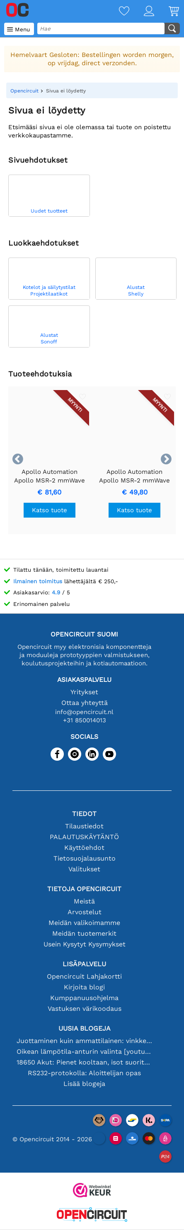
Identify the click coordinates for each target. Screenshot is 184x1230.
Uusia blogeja (84, 1028)
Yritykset (84, 692)
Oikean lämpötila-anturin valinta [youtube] (85, 1051)
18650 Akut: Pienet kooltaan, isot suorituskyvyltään (85, 1062)
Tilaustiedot (84, 826)
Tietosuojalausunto (84, 858)
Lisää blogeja (84, 1084)
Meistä (84, 901)
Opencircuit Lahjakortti (84, 976)
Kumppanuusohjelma (84, 998)
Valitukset (84, 869)
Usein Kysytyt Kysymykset (85, 944)
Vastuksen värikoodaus (84, 1008)
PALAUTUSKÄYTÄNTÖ (84, 837)
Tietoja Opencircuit (84, 889)
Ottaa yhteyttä (84, 703)
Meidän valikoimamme (84, 923)
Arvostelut (85, 912)
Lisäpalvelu (84, 964)
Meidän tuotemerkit (84, 933)
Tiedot (84, 814)
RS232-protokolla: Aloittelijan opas (84, 1073)
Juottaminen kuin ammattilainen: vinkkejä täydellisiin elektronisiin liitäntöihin (85, 1041)
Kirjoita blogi (84, 987)
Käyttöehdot (84, 848)
